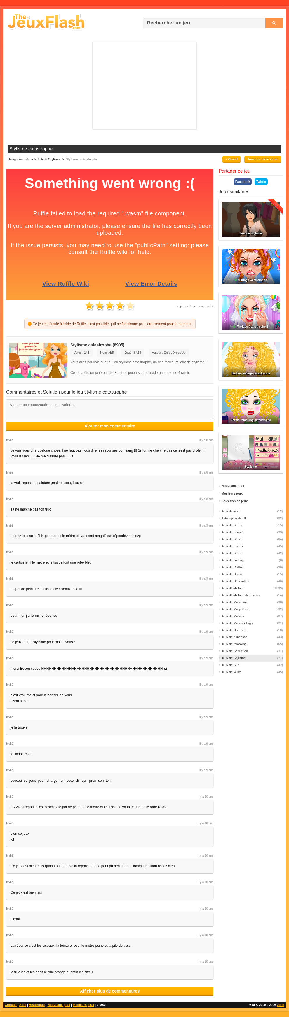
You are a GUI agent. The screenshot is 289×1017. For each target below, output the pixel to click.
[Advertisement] (144, 85)
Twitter (261, 181)
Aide (22, 1005)
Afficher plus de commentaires (110, 991)
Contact (11, 1005)
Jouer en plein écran (262, 159)
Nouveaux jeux (58, 1005)
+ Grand (231, 159)
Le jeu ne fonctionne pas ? (194, 306)
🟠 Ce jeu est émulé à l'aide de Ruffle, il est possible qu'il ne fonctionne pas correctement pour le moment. (109, 324)
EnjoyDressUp (175, 352)
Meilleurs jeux (83, 1005)
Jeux (280, 1005)
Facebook (242, 181)
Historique (37, 1005)
